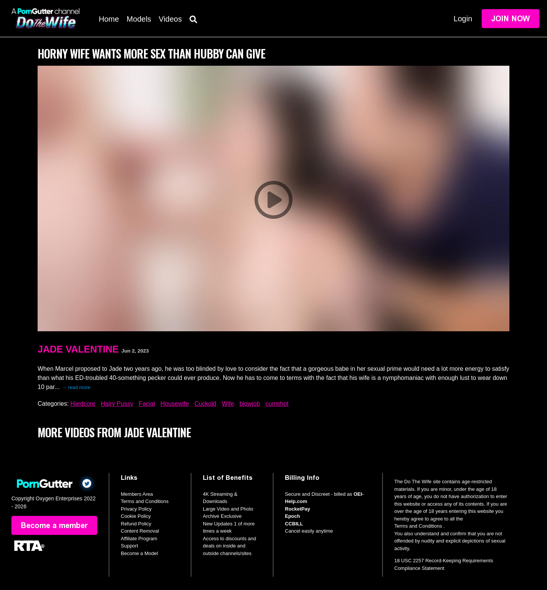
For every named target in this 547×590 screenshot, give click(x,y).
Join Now (510, 18)
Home (109, 19)
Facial (147, 403)
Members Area (137, 494)
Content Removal (140, 531)
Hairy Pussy (117, 403)
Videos (170, 19)
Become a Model (139, 553)
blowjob (249, 403)
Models (138, 19)
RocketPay (297, 509)
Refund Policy (136, 524)
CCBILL (294, 524)
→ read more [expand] (76, 387)
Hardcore (82, 403)
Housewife (175, 403)
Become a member (54, 525)
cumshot (277, 403)
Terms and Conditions (145, 501)
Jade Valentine (78, 349)
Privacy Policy (136, 509)
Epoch (292, 516)
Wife (228, 403)
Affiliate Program (139, 538)
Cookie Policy (136, 516)
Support (129, 546)
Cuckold (205, 403)
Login (463, 18)
